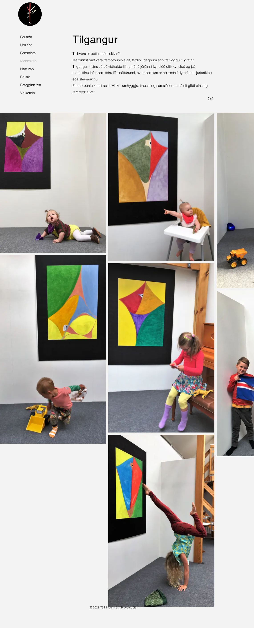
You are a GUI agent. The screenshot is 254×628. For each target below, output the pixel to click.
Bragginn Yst (30, 85)
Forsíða (26, 37)
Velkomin (27, 93)
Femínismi (28, 53)
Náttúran (27, 69)
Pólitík (25, 77)
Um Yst (26, 45)
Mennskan (28, 61)
